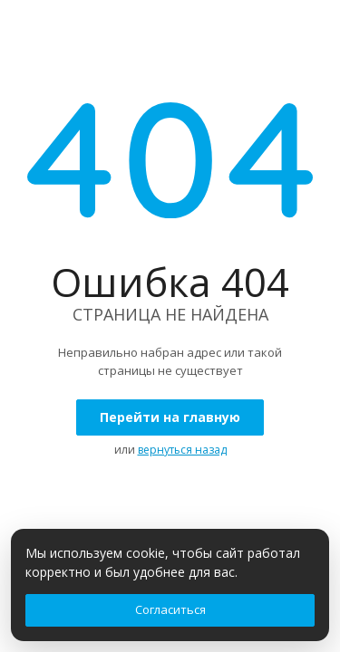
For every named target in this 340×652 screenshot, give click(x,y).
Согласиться (170, 609)
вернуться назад (182, 449)
